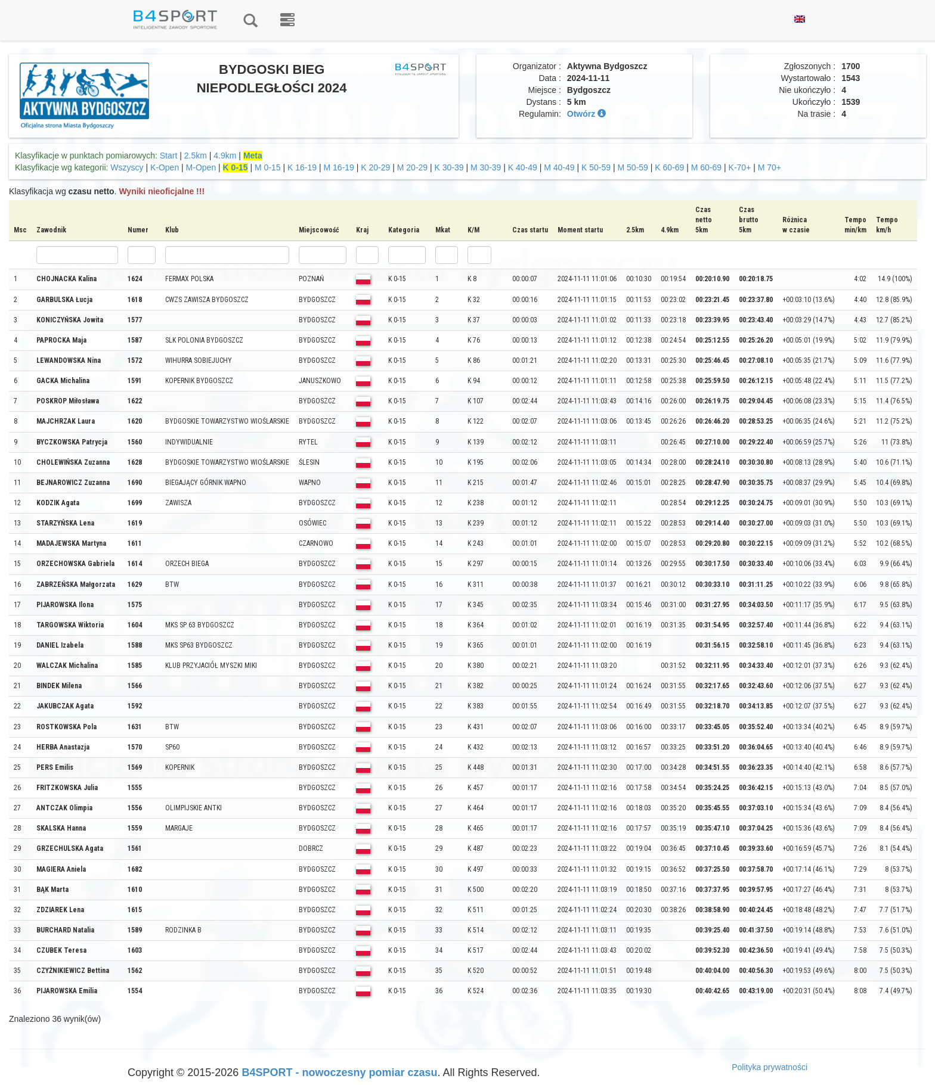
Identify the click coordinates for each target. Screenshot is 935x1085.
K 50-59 (596, 167)
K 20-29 (375, 167)
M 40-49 (559, 167)
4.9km (224, 155)
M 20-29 (412, 167)
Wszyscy (126, 167)
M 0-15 (268, 167)
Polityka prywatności (769, 1067)
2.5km (195, 155)
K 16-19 (302, 167)
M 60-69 (706, 167)
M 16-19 (339, 167)
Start (169, 155)
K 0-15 (235, 167)
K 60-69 (669, 167)
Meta (252, 155)
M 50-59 (633, 167)
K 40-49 (522, 167)
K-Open (164, 167)
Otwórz (586, 114)
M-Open (201, 167)
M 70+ (769, 167)
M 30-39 (485, 167)
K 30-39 (449, 167)
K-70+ (740, 167)
